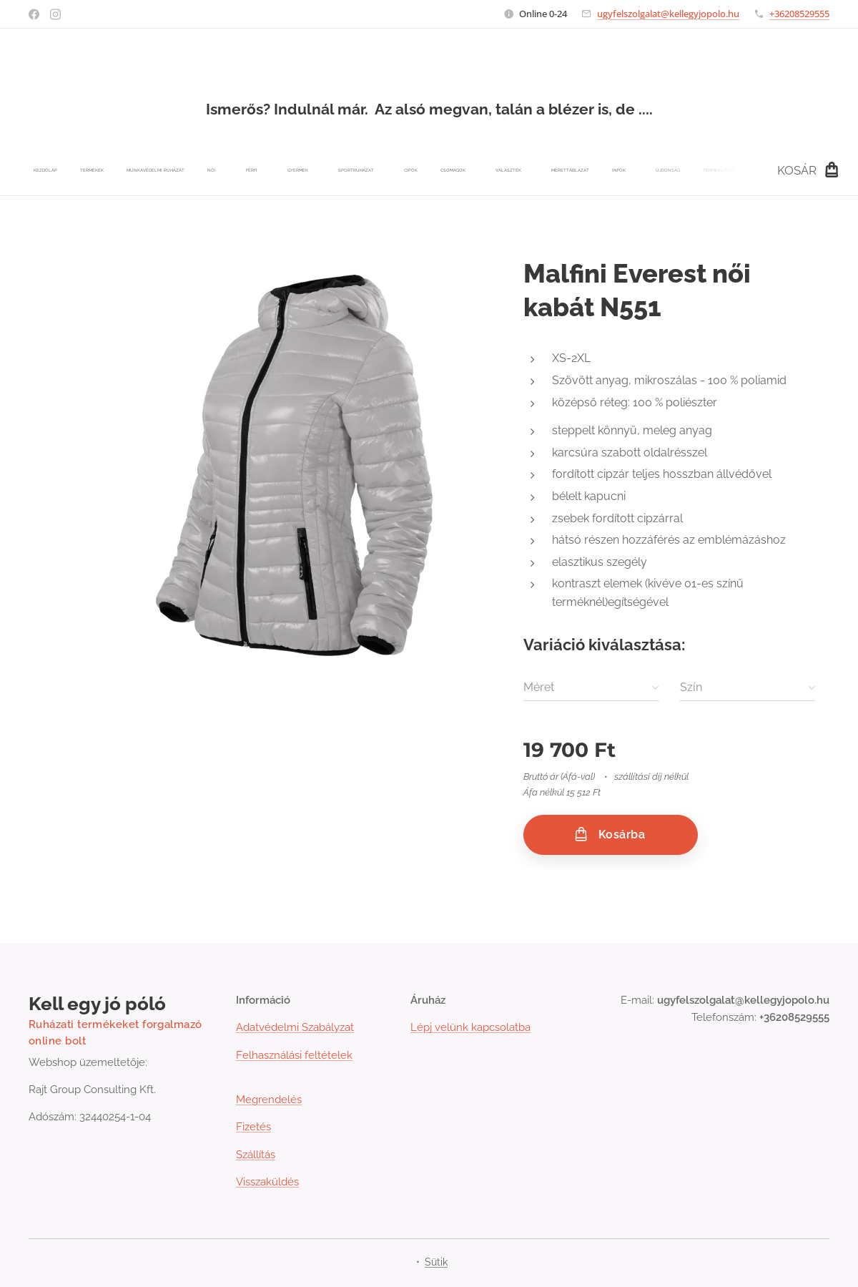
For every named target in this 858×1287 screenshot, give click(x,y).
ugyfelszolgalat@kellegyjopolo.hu (668, 13)
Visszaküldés (267, 1181)
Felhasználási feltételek (294, 1055)
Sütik (436, 1262)
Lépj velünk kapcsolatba (470, 1027)
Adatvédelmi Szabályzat (295, 1027)
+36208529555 (799, 13)
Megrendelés (269, 1099)
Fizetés (253, 1126)
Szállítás (255, 1154)
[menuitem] (216, 170)
